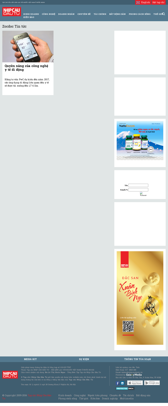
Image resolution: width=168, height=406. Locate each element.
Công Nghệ (48, 14)
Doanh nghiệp (110, 398)
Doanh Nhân (66, 14)
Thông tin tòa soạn (137, 359)
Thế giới (158, 14)
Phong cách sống (67, 398)
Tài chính (128, 395)
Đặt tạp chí (159, 2)
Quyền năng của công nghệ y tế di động (26, 68)
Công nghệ (79, 395)
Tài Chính (100, 14)
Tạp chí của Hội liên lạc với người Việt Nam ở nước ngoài (23, 2)
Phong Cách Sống (139, 14)
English (143, 2)
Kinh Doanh (31, 14)
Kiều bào (28, 17)
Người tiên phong (97, 395)
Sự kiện (84, 359)
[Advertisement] (140, 223)
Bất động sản (117, 14)
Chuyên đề (84, 14)
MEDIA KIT (30, 359)
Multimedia (126, 398)
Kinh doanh (65, 395)
